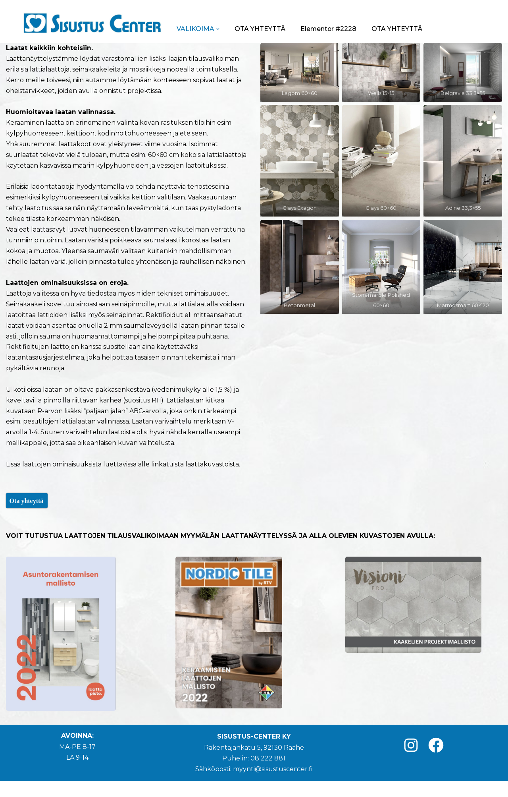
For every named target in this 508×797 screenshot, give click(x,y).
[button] (217, 29)
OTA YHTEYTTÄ (260, 29)
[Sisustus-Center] (92, 22)
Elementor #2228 (328, 29)
